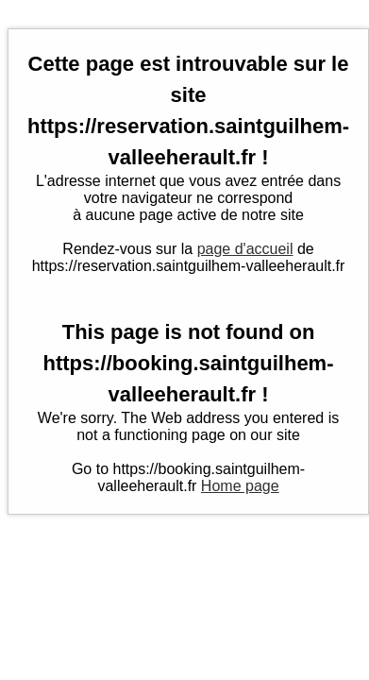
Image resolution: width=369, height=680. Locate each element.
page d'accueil (245, 249)
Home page (240, 486)
